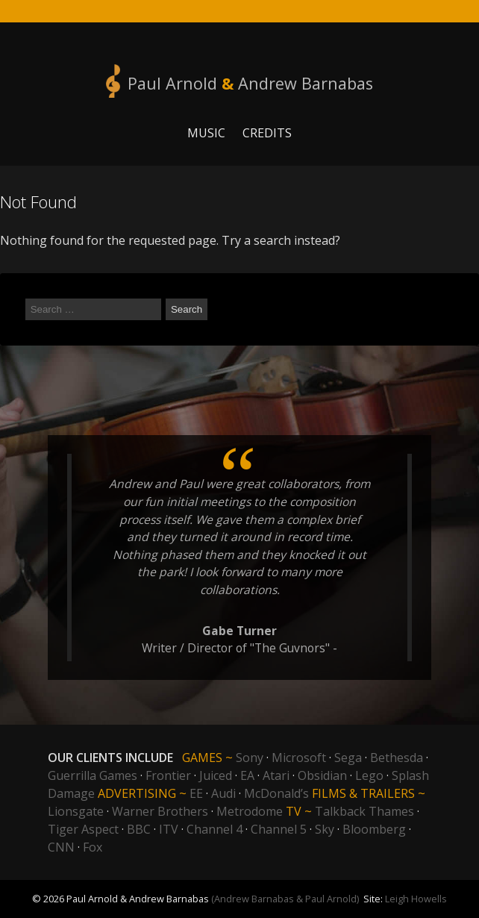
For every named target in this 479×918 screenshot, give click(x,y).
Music (206, 133)
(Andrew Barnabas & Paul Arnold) (285, 898)
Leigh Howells (416, 898)
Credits (267, 133)
